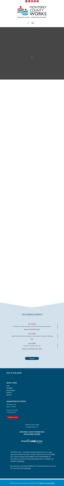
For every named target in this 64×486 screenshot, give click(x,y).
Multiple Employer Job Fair (32, 346)
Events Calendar (10, 390)
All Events (32, 358)
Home (8, 385)
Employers (9, 392)
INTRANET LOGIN (13, 417)
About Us (8, 394)
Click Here (21, 461)
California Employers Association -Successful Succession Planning (32, 336)
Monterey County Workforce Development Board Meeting (32, 326)
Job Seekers (9, 388)
